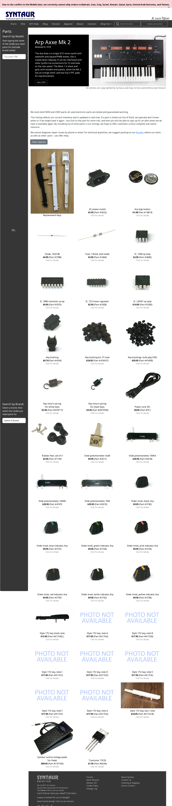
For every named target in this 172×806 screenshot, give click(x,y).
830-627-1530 (44, 781)
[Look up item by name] (127, 24)
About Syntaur (127, 777)
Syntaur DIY (91, 783)
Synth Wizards (92, 780)
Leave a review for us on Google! (53, 797)
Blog (45, 23)
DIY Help (34, 23)
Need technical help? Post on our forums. (55, 801)
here (43, 790)
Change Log (91, 788)
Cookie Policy (92, 785)
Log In (158, 18)
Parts (13, 23)
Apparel (68, 23)
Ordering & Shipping (130, 783)
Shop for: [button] (105, 23)
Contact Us (126, 780)
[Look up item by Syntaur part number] (154, 24)
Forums (56, 23)
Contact (92, 23)
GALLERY (41, 82)
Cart (167, 18)
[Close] (169, 7)
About (80, 23)
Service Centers (128, 785)
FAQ (23, 23)
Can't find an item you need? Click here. (56, 793)
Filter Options (39, 141)
